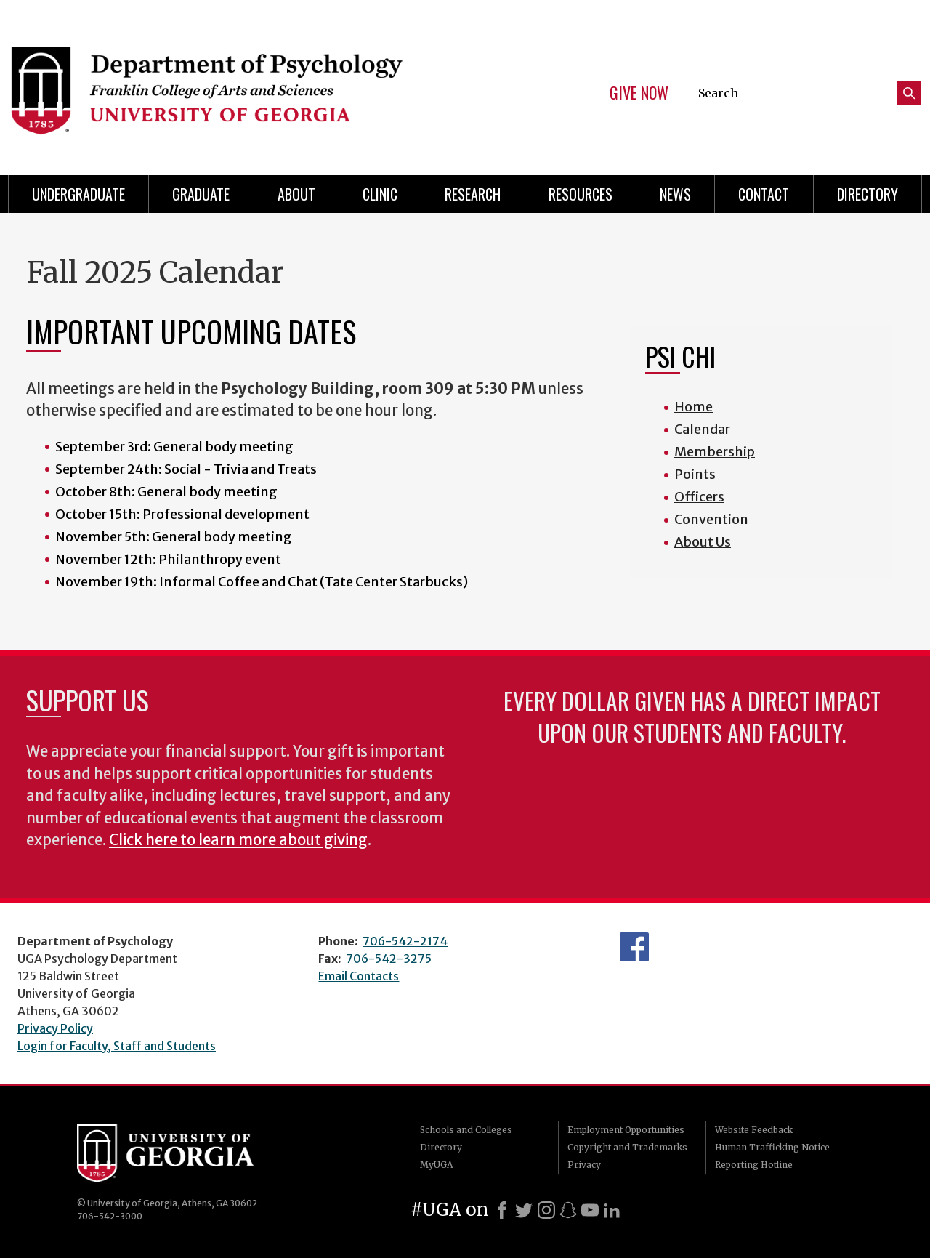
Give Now (639, 93)
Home (693, 406)
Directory (441, 1147)
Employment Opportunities (625, 1129)
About (296, 194)
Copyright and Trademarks (627, 1147)
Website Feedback (754, 1129)
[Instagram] (546, 1210)
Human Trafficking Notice (772, 1147)
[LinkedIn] (611, 1210)
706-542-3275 (389, 958)
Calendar (702, 429)
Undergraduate (78, 194)
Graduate (201, 194)
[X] (524, 1210)
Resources (580, 194)
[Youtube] (590, 1210)
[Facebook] (502, 1210)
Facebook (634, 946)
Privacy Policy (55, 1028)
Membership (714, 451)
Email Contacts (358, 976)
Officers (699, 496)
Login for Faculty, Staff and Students (116, 1046)
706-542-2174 (405, 941)
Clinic (380, 194)
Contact (763, 194)
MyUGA (436, 1164)
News (675, 194)
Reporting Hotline (754, 1164)
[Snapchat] (568, 1210)
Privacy (584, 1164)
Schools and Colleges (466, 1129)
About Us (702, 541)
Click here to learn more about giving (238, 840)
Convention (711, 519)
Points (695, 474)
